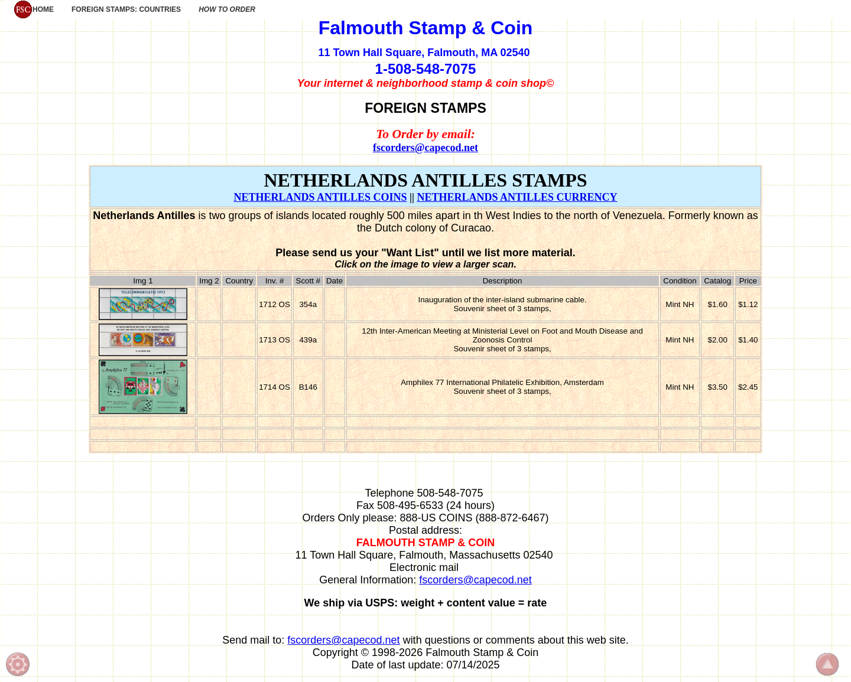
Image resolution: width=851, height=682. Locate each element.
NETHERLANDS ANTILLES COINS (320, 197)
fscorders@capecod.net (425, 148)
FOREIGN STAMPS (425, 108)
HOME (34, 9)
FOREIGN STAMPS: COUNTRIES (126, 9)
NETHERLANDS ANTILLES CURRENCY (517, 197)
